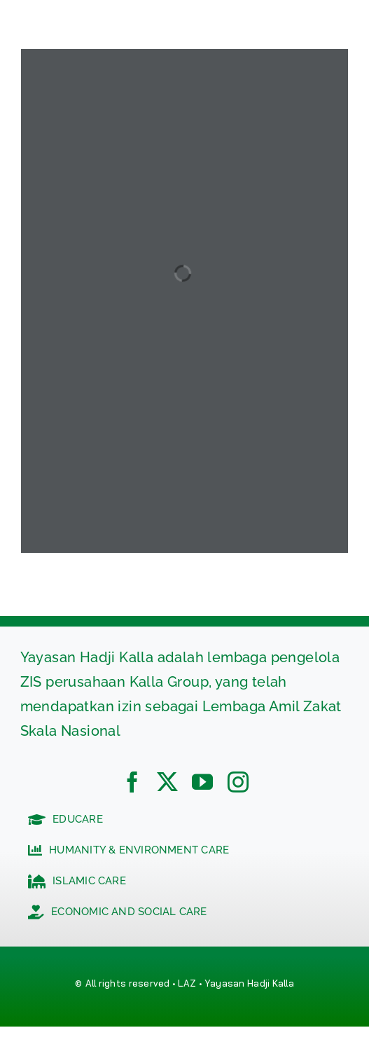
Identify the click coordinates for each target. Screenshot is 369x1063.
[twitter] (167, 782)
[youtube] (202, 782)
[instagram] (238, 782)
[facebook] (132, 782)
